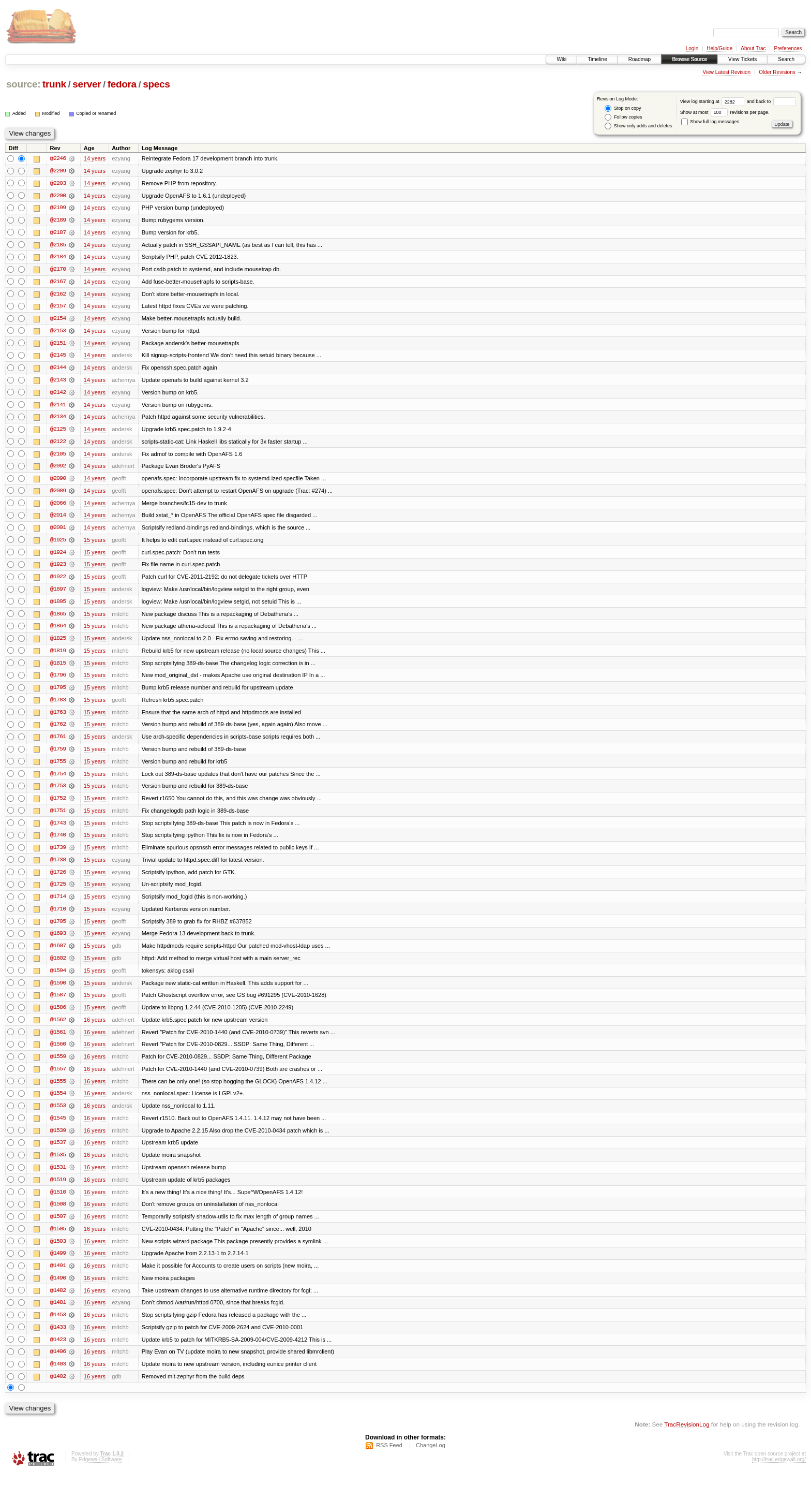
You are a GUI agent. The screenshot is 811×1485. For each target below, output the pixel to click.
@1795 (58, 692)
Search (786, 59)
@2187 (58, 233)
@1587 (58, 1003)
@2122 (58, 444)
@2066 (58, 506)
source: (23, 84)
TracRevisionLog (686, 1436)
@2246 (58, 158)
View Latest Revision (726, 72)
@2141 (58, 407)
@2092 (58, 469)
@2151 (58, 345)
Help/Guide (719, 48)
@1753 (58, 792)
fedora (122, 84)
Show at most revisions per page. (725, 112)
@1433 (58, 1338)
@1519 (58, 1189)
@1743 (58, 829)
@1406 (58, 1363)
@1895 (58, 605)
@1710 (58, 916)
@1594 (58, 978)
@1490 (58, 1289)
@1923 (58, 568)
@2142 (58, 394)
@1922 (58, 581)
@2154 (58, 320)
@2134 (58, 419)
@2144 (58, 369)
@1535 (58, 1164)
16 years (95, 1028)
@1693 (58, 941)
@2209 (58, 171)
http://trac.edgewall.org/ (779, 1471)
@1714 (58, 904)
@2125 (58, 432)
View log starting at (713, 101)
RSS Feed (389, 1457)
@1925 (58, 543)
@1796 (58, 680)
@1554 (58, 1102)
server (86, 84)
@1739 (58, 854)
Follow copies (623, 117)
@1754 (58, 779)
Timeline (597, 59)
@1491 (58, 1276)
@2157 (58, 307)
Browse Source (689, 59)
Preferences (788, 48)
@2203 (58, 183)
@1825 (58, 643)
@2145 (58, 357)
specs (156, 84)
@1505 (58, 1239)
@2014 (58, 518)
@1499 (58, 1264)
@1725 (58, 891)
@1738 (58, 866)
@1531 (58, 1177)
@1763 (58, 717)
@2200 (58, 196)
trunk (54, 84)
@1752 (58, 804)
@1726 (58, 879)
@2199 (58, 208)
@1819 (58, 655)
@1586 (58, 1015)
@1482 (58, 1301)
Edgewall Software (100, 1471)
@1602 (58, 966)
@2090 (58, 481)
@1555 (58, 1090)
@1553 (58, 1115)
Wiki (561, 59)
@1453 (58, 1326)
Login (692, 48)
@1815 (58, 668)
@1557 (58, 1078)
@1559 (58, 1065)
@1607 (58, 953)
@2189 (58, 220)
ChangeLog (430, 1457)
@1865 (58, 618)
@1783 (58, 705)
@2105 (58, 456)
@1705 (58, 928)
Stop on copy (623, 108)
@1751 (58, 817)
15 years (95, 543)
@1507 (58, 1227)
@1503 (58, 1251)
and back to (771, 101)
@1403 (58, 1376)
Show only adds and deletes (638, 126)
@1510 (58, 1202)
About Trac (753, 48)
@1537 (58, 1152)
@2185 (58, 245)
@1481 (58, 1314)
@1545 (58, 1127)
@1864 (58, 630)
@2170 (58, 270)
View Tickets (742, 59)
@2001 (58, 531)
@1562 (58, 1028)
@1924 (58, 556)
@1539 (58, 1140)
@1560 (58, 1053)
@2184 (58, 258)
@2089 (58, 494)
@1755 (58, 767)
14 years (95, 158)
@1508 (58, 1214)
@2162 (58, 295)
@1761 (58, 742)
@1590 (58, 991)
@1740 (58, 841)
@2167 (58, 282)
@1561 (58, 1040)
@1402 (58, 1388)
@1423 (58, 1351)
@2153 (58, 332)
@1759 (58, 755)
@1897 (58, 593)
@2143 (58, 382)
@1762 (58, 730)
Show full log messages (710, 121)
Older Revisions (777, 72)
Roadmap (639, 59)
